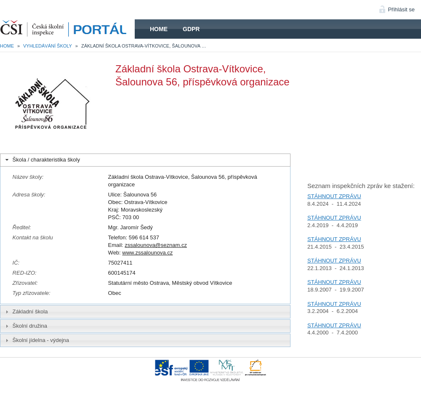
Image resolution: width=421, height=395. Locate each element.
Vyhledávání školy (47, 45)
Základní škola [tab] (25, 311)
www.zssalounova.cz (147, 252)
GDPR (191, 29)
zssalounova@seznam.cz (156, 245)
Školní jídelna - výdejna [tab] (36, 340)
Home (159, 29)
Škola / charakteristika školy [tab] (41, 159)
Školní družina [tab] (25, 326)
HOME (67, 29)
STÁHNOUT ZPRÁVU (334, 196)
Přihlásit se (401, 9)
